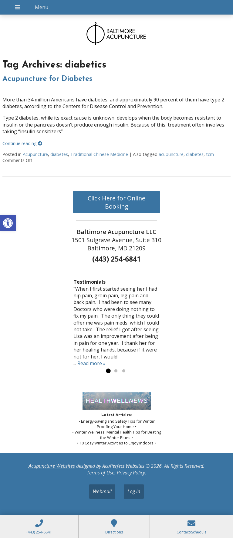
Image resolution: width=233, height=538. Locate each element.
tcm (210, 154)
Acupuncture (35, 154)
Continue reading (22, 143)
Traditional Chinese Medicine (99, 154)
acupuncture (171, 154)
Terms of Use (100, 472)
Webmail (102, 491)
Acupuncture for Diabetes (47, 79)
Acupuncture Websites (52, 466)
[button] (8, 223)
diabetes (59, 154)
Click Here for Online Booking (116, 202)
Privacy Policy (131, 472)
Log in (133, 491)
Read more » (91, 363)
